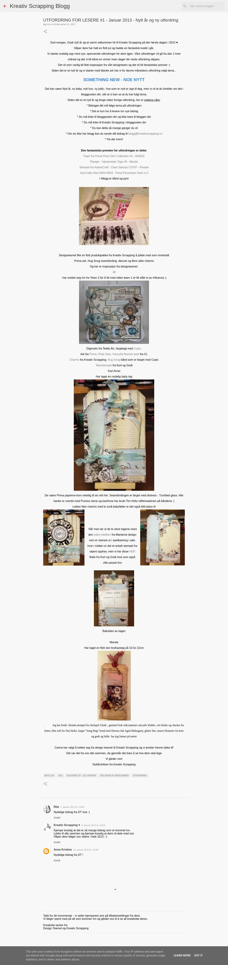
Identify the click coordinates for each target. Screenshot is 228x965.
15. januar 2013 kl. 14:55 (85, 849)
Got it (198, 955)
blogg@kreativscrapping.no (145, 133)
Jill (114, 272)
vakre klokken (102, 534)
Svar (57, 817)
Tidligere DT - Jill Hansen (81, 775)
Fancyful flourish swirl (126, 354)
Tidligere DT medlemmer (114, 775)
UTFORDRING (140, 775)
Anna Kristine (63, 849)
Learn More (182, 955)
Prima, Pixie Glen (100, 354)
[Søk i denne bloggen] (206, 6)
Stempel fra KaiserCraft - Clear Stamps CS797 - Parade (114, 167)
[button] (45, 31)
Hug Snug (114, 359)
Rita (56, 806)
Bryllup (49, 775)
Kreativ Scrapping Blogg (40, 6)
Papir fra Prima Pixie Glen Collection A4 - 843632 (114, 156)
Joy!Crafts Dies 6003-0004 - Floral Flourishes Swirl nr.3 (114, 172)
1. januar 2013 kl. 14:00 (72, 807)
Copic (137, 348)
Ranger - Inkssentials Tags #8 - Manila (114, 161)
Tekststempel (103, 365)
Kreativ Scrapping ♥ (67, 825)
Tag (60, 775)
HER (132, 551)
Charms (74, 359)
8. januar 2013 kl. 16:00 (93, 825)
